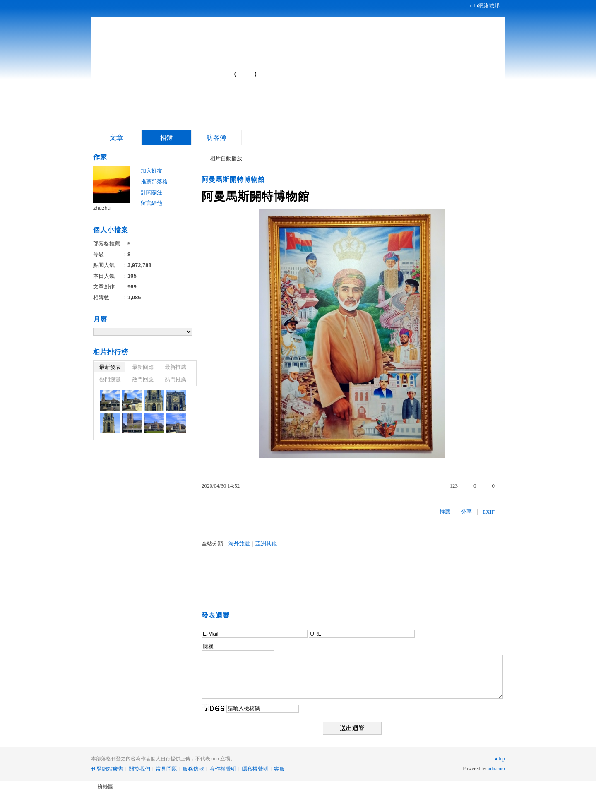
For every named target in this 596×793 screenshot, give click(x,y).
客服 (279, 769)
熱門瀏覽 (110, 379)
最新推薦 (175, 367)
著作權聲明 (222, 769)
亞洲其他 (266, 544)
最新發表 (110, 367)
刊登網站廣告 (107, 769)
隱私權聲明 (255, 769)
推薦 (445, 512)
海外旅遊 (239, 544)
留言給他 (151, 203)
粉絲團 (105, 786)
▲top (499, 759)
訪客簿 (216, 137)
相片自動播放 (226, 158)
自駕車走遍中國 (171, 70)
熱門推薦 (175, 379)
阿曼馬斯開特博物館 (233, 179)
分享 (466, 512)
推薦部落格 (154, 181)
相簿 (166, 137)
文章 (116, 137)
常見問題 (166, 769)
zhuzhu (102, 208)
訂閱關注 (151, 192)
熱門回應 (143, 379)
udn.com (496, 768)
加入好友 (151, 171)
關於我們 (139, 769)
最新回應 (143, 367)
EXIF (489, 512)
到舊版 (245, 74)
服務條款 (193, 769)
